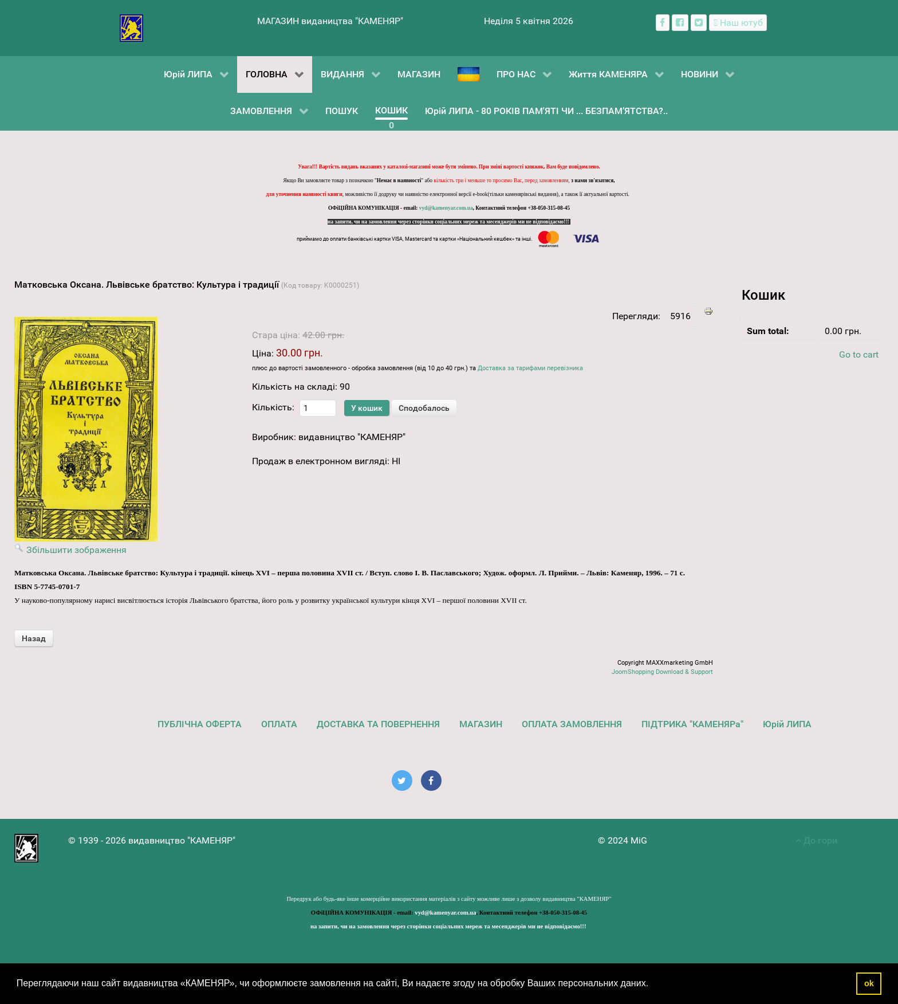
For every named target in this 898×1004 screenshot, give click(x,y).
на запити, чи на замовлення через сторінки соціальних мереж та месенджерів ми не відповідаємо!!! (449, 222)
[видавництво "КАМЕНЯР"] (131, 27)
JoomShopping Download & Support (662, 672)
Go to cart (859, 354)
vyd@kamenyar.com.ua (446, 208)
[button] (653, 984)
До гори (816, 840)
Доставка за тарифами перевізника (530, 368)
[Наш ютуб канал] (738, 22)
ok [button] (869, 983)
